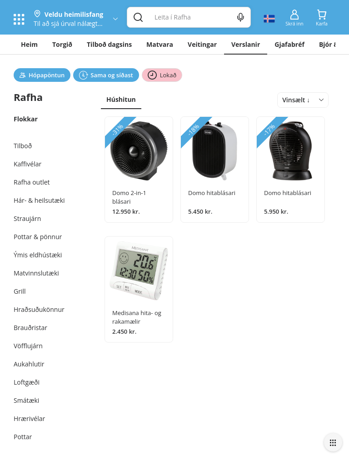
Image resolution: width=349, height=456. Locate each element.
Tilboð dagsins (109, 44)
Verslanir (245, 44)
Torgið (62, 44)
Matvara (159, 44)
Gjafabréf (289, 44)
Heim (29, 44)
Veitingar (202, 44)
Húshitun (121, 99)
